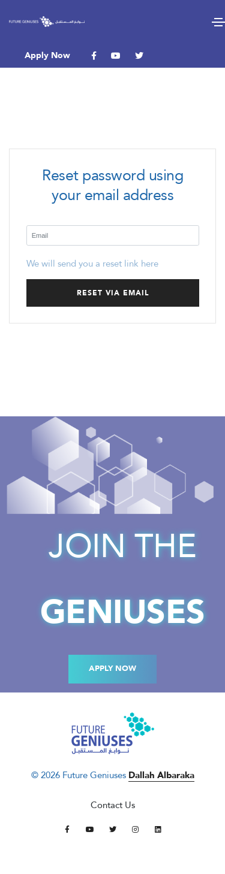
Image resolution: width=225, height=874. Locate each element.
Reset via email (113, 293)
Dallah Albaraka (161, 775)
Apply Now (47, 55)
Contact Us (113, 805)
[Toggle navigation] (218, 22)
